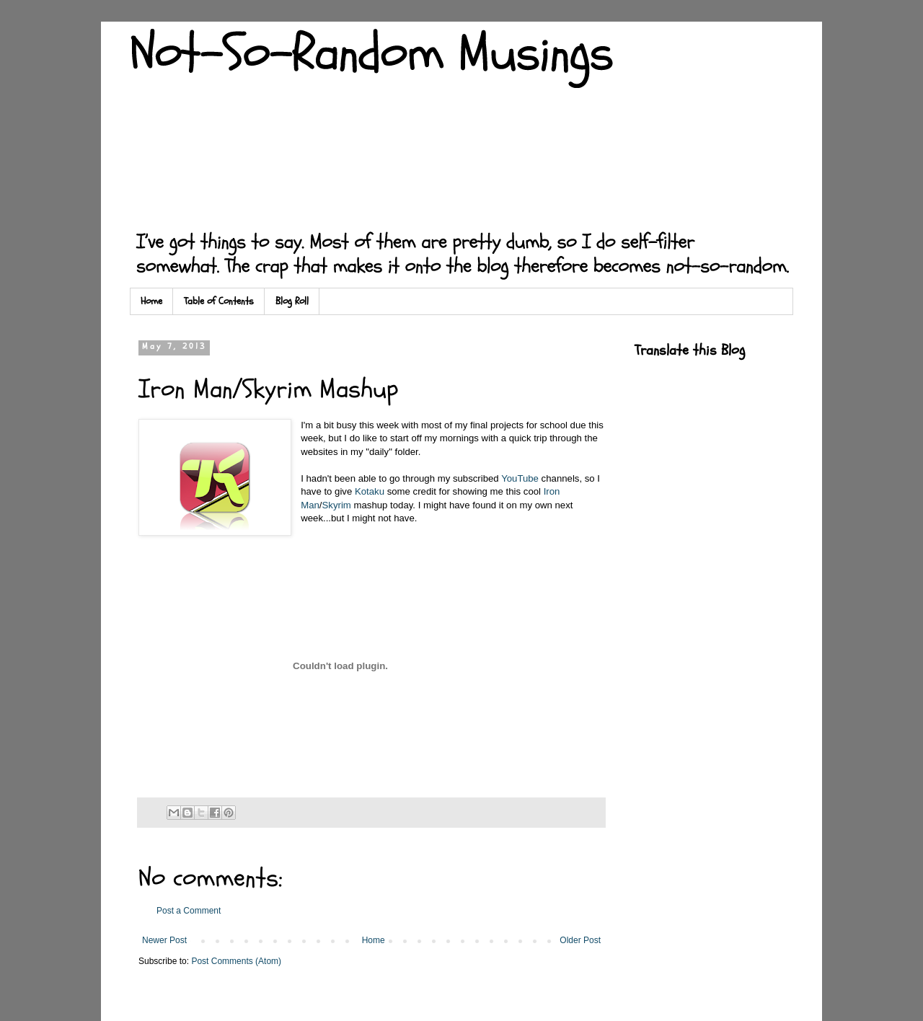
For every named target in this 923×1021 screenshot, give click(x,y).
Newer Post (164, 940)
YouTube (520, 478)
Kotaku (369, 491)
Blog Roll (292, 301)
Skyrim (336, 505)
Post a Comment (188, 911)
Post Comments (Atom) (236, 961)
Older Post (580, 940)
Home (151, 301)
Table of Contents (219, 301)
